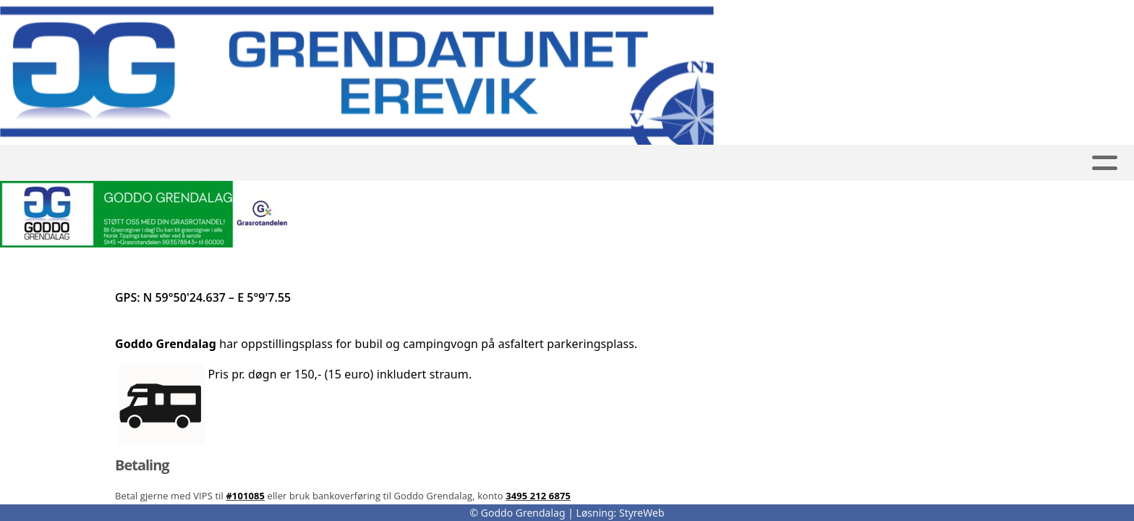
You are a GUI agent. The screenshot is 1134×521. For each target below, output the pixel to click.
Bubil (431, 163)
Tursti (489, 163)
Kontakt (804, 163)
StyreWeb (642, 513)
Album (550, 163)
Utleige (369, 163)
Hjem (310, 163)
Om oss (718, 163)
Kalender (629, 163)
